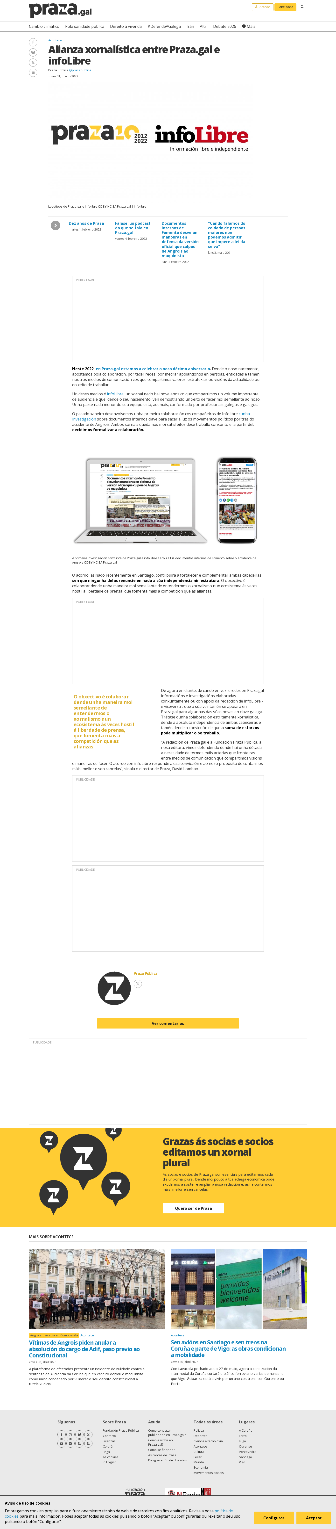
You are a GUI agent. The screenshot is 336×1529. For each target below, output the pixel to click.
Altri (203, 26)
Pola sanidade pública (84, 26)
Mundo (199, 1462)
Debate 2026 (224, 26)
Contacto (109, 1436)
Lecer (198, 1457)
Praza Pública (58, 70)
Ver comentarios (168, 1023)
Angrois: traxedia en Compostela (54, 1335)
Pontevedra (247, 1451)
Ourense (245, 1446)
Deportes (200, 1436)
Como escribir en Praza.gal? (160, 1442)
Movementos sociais (209, 1473)
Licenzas (109, 1441)
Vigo (242, 1462)
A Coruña (245, 1430)
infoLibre (115, 394)
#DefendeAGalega (164, 26)
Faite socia (285, 7)
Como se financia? (161, 1450)
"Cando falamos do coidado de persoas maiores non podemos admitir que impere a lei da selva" (226, 235)
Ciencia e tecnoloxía (208, 1441)
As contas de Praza (162, 1455)
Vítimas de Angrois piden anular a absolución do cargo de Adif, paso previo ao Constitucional (84, 1348)
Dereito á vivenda (126, 26)
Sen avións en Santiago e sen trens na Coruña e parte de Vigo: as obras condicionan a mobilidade (228, 1348)
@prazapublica (80, 70)
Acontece (55, 40)
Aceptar (314, 1518)
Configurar (273, 1518)
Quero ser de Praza (193, 1208)
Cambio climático (44, 26)
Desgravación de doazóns (167, 1460)
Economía (201, 1467)
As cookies (111, 1457)
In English (110, 1462)
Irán (190, 26)
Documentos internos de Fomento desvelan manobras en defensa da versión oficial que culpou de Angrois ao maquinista (180, 239)
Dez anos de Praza (86, 223)
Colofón (108, 1446)
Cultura (199, 1451)
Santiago (245, 1457)
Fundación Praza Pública (121, 1430)
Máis (251, 26)
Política (199, 1430)
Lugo (242, 1441)
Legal (107, 1451)
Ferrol (243, 1436)
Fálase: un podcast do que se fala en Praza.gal (133, 228)
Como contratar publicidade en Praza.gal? (167, 1432)
